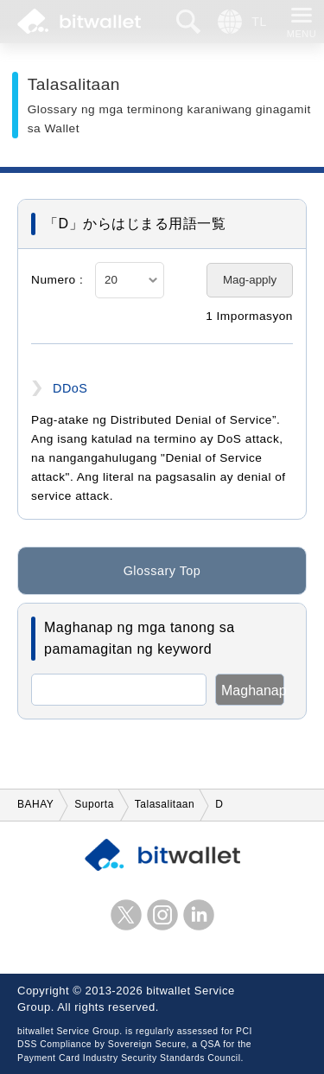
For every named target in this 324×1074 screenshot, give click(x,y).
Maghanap (252, 690)
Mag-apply (249, 279)
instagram (162, 914)
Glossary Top (162, 573)
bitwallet (79, 22)
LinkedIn (198, 914)
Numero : (57, 279)
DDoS (70, 388)
